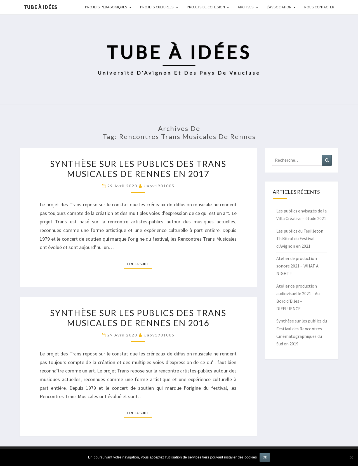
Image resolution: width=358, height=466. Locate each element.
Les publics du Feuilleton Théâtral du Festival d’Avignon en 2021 (299, 238)
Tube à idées (40, 6)
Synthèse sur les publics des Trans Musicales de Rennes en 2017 (138, 169)
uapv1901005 (159, 185)
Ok (265, 457)
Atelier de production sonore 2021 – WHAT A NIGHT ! (297, 265)
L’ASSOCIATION (279, 6)
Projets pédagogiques (106, 6)
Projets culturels (157, 6)
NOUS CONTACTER (319, 6)
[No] (351, 457)
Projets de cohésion (206, 6)
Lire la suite (139, 263)
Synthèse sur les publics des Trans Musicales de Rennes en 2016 (138, 318)
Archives (246, 6)
